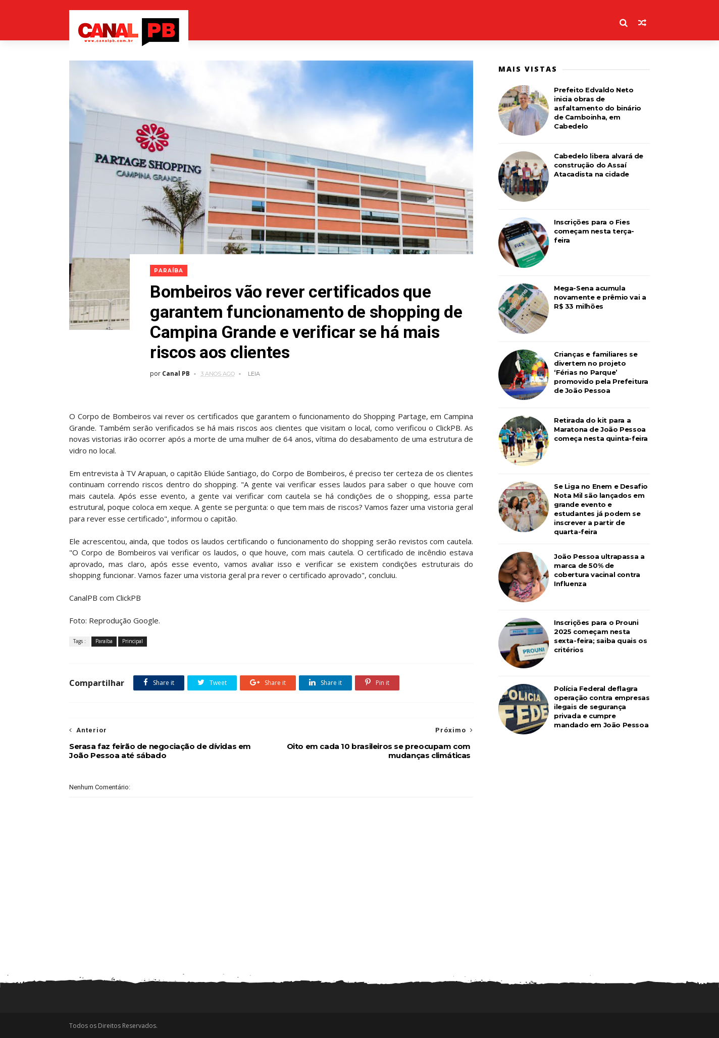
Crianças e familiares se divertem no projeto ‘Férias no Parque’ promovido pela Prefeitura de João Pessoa (601, 372)
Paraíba (168, 270)
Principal (132, 641)
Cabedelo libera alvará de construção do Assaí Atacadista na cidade (598, 165)
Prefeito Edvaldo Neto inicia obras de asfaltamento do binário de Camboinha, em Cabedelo (597, 108)
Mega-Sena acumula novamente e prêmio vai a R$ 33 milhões (600, 297)
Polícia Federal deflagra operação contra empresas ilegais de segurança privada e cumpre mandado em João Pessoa (601, 706)
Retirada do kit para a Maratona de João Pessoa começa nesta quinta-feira (601, 429)
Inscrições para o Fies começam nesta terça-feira (594, 231)
